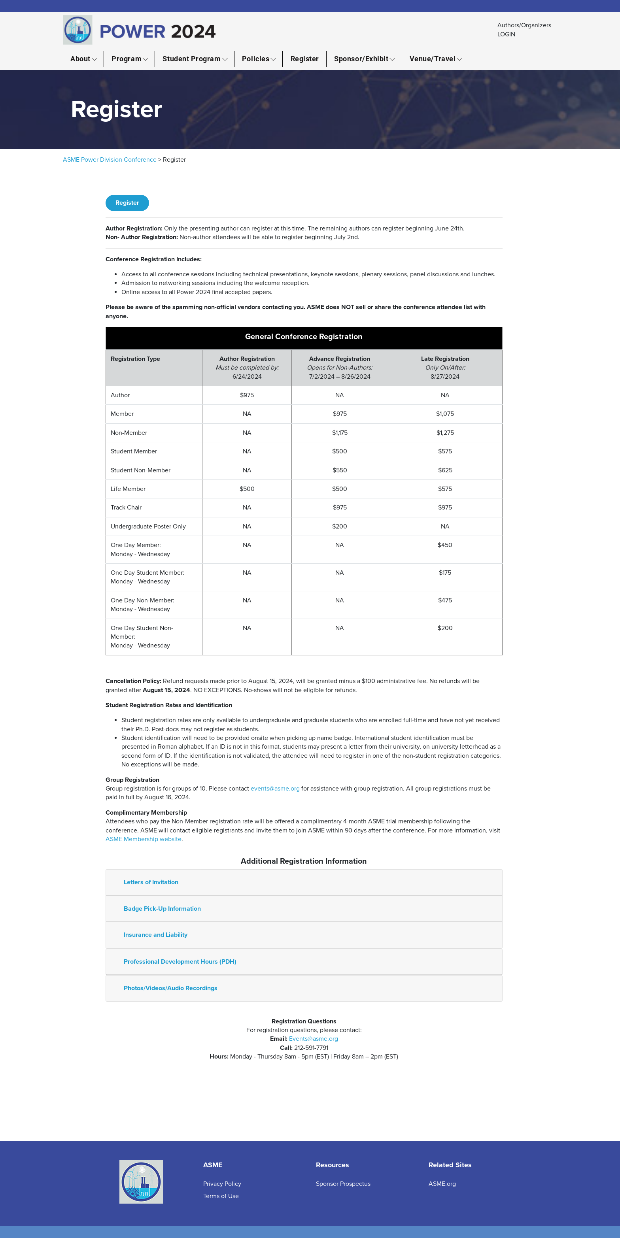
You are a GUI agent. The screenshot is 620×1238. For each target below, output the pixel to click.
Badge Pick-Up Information (162, 909)
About (80, 58)
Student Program (192, 58)
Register (305, 58)
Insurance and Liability (155, 935)
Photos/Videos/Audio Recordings (170, 988)
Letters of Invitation (151, 882)
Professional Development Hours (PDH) (180, 962)
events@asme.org (275, 789)
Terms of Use (221, 1196)
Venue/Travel (433, 58)
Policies (255, 58)
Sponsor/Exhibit (361, 58)
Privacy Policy (222, 1184)
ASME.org (442, 1184)
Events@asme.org (313, 1039)
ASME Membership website (143, 839)
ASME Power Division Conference (110, 160)
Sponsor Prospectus (343, 1184)
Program (127, 58)
